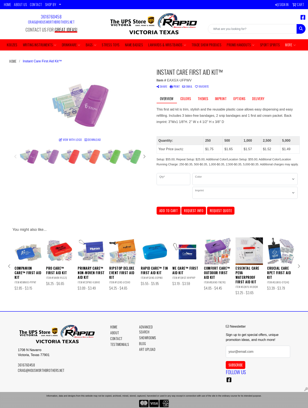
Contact (116, 338)
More (290, 44)
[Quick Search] (252, 29)
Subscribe (235, 365)
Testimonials (119, 344)
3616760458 (51, 17)
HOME (7, 4)
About (114, 332)
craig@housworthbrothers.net (51, 22)
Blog (142, 343)
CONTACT (36, 4)
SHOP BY (50, 4)
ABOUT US (20, 4)
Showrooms (147, 337)
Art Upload (147, 349)
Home (113, 326)
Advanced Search (146, 329)
